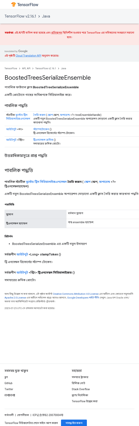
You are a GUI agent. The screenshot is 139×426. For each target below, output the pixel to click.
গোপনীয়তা (23, 415)
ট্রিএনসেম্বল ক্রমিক (43, 139)
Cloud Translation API (28, 55)
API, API (26, 68)
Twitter (9, 389)
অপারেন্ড (65, 114)
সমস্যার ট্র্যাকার (80, 377)
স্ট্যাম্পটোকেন (41, 129)
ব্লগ (6, 377)
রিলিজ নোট (78, 383)
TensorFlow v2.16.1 (20, 16)
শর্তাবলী (9, 415)
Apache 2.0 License (15, 297)
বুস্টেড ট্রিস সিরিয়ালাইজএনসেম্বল (46, 182)
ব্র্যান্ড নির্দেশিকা (80, 395)
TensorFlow (11, 68)
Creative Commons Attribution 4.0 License (75, 293)
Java (46, 16)
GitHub (8, 383)
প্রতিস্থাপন (56, 32)
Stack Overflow (81, 389)
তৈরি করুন (39, 114)
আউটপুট (11, 129)
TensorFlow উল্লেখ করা (85, 401)
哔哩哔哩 (10, 395)
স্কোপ (50, 114)
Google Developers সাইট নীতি (83, 297)
